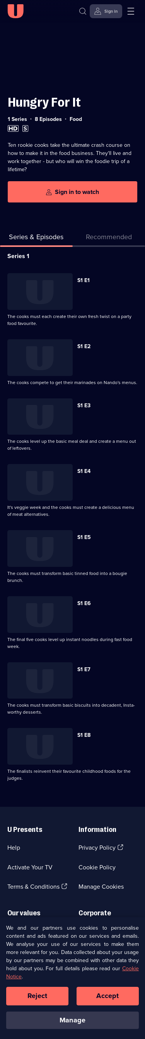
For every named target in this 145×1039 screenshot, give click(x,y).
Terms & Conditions (33, 886)
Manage (72, 1024)
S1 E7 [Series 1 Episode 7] (83, 669)
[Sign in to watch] (72, 191)
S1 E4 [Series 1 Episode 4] (83, 471)
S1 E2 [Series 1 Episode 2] (83, 346)
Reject (37, 999)
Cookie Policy (97, 867)
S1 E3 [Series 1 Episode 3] (83, 405)
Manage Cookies (101, 886)
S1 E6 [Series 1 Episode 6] (84, 603)
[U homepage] (15, 11)
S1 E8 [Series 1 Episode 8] (83, 735)
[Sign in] (106, 11)
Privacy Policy (97, 847)
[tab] (109, 238)
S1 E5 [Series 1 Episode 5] (84, 537)
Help (13, 847)
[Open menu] (131, 11)
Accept (107, 999)
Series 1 (18, 256)
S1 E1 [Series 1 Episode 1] (83, 280)
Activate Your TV (30, 867)
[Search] (84, 11)
